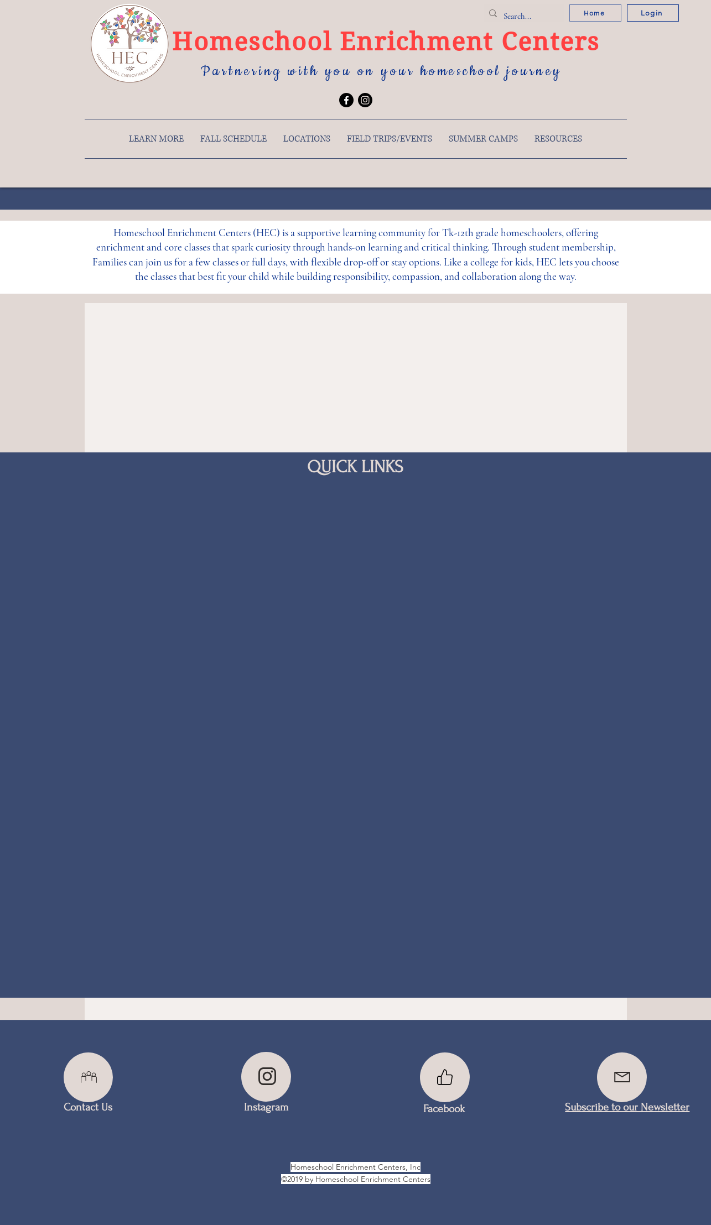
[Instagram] (365, 100)
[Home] (595, 13)
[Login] (653, 13)
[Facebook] (346, 100)
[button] (156, 138)
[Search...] (522, 16)
